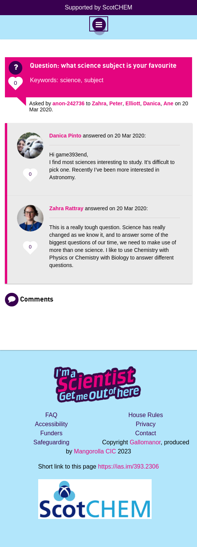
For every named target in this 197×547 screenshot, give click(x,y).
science (70, 80)
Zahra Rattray (66, 208)
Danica (152, 103)
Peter (116, 103)
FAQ (51, 415)
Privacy (145, 424)
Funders (51, 433)
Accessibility (51, 424)
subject (94, 80)
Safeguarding (51, 442)
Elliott (133, 103)
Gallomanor (145, 442)
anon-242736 (69, 103)
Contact (145, 433)
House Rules (145, 415)
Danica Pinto (65, 136)
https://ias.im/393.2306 (128, 466)
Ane (168, 103)
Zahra (99, 103)
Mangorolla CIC (95, 451)
